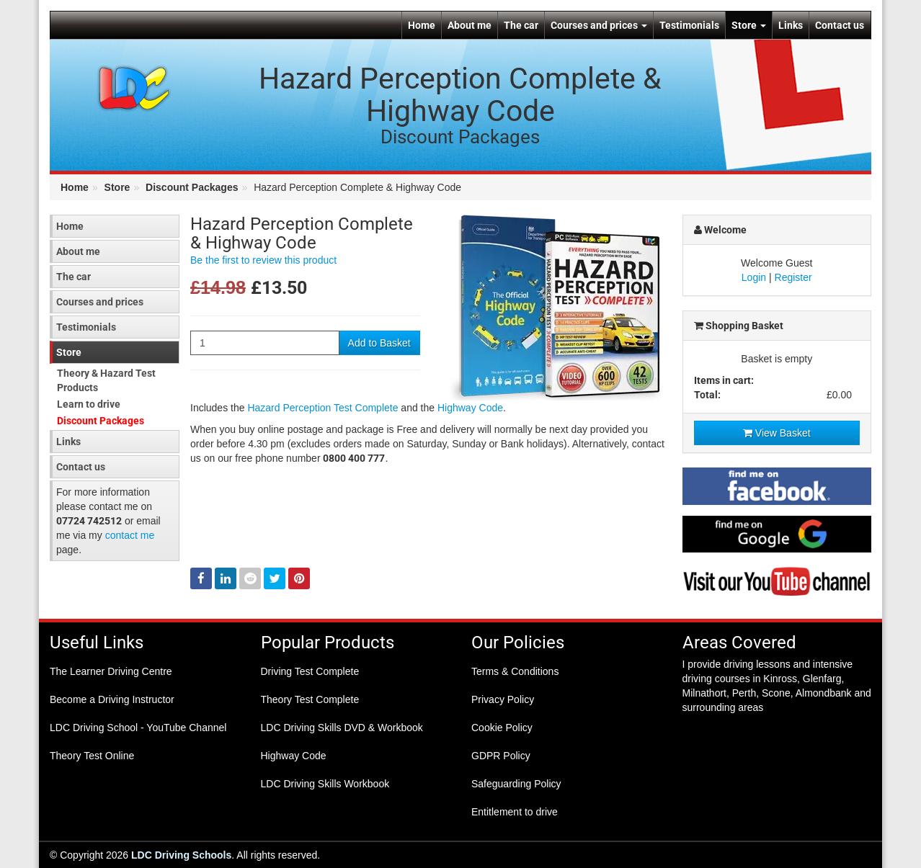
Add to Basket (379, 343)
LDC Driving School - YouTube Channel (138, 727)
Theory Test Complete (310, 699)
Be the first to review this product (263, 260)
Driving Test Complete (310, 671)
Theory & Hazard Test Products (106, 380)
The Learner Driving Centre (111, 671)
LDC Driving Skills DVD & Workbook (342, 727)
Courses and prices (599, 25)
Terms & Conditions (515, 671)
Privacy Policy (502, 699)
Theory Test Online (92, 755)
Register (793, 277)
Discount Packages (192, 187)
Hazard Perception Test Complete (322, 407)
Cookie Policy (502, 727)
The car (521, 25)
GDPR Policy (500, 755)
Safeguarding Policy (516, 783)
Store (748, 25)
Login (754, 277)
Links (790, 25)
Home (421, 25)
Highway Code (470, 407)
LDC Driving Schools (181, 855)
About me (469, 25)
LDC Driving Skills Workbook (325, 783)
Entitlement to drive (514, 812)
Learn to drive (88, 404)
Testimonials (689, 25)
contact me (129, 535)
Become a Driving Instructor (112, 699)
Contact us (839, 25)
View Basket (777, 433)
